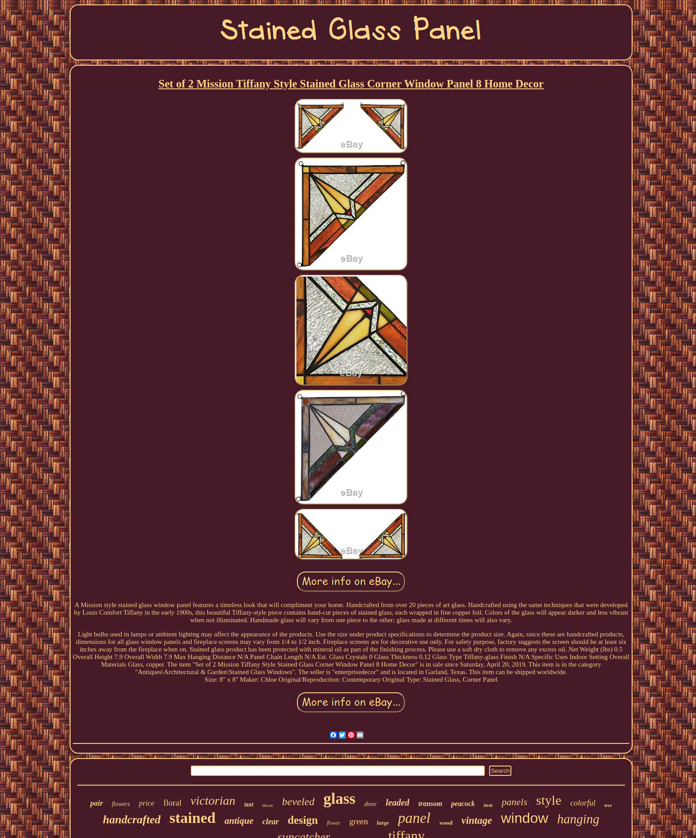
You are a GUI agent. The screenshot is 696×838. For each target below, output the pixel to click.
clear (270, 821)
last (248, 805)
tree (608, 805)
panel (414, 818)
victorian (212, 800)
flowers (121, 804)
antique (239, 820)
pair (96, 803)
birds (488, 805)
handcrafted (132, 819)
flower (333, 823)
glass (340, 798)
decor (267, 805)
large (383, 822)
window (524, 818)
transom (430, 803)
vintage (476, 820)
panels (514, 801)
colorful (582, 802)
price (146, 803)
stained (193, 818)
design (303, 820)
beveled (298, 801)
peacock (463, 803)
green (358, 821)
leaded (397, 802)
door (370, 803)
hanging (578, 819)
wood (446, 822)
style (549, 800)
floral (172, 802)
